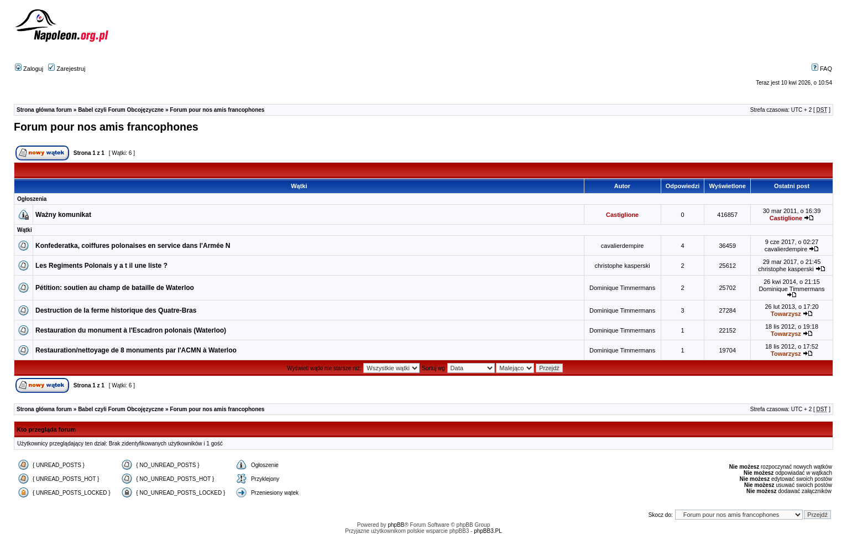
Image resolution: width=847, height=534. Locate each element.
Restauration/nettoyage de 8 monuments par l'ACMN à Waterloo (136, 350)
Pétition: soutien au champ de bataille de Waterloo (114, 288)
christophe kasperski (622, 265)
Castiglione (622, 214)
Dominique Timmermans (622, 287)
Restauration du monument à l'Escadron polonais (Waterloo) (130, 330)
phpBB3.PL (488, 531)
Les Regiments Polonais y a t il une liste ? (101, 265)
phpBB (396, 525)
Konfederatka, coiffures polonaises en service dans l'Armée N (132, 246)
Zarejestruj (66, 68)
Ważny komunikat (63, 215)
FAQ (822, 68)
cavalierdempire (622, 245)
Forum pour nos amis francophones (217, 110)
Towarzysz (786, 313)
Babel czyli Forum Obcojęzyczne (121, 110)
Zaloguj (29, 68)
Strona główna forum (44, 110)
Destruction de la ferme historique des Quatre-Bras (115, 310)
